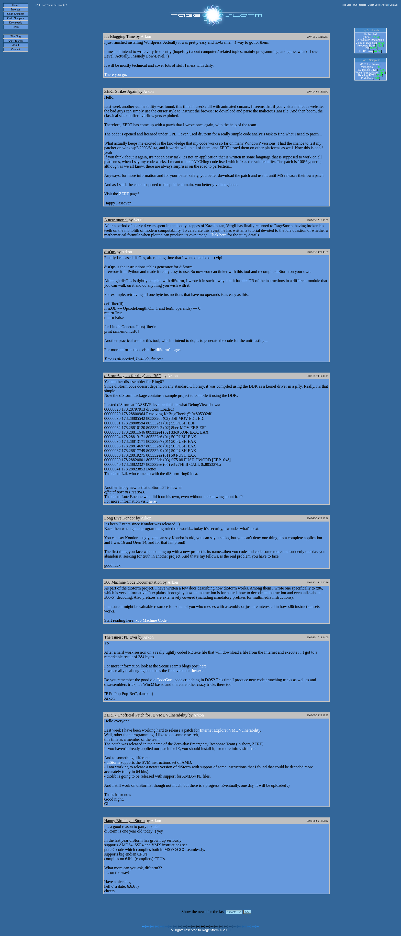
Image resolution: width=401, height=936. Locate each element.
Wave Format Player (367, 72)
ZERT (124, 194)
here (152, 501)
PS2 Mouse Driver (367, 69)
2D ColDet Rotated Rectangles (370, 65)
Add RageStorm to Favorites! (51, 5)
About (385, 5)
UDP (366, 48)
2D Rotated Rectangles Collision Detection (370, 41)
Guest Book (374, 5)
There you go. (115, 74)
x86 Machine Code (151, 620)
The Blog (346, 5)
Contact (393, 5)
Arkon (146, 36)
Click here (217, 235)
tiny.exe (197, 670)
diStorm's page (168, 350)
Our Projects (359, 5)
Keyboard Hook (366, 45)
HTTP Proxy (366, 51)
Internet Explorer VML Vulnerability (230, 730)
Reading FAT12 (367, 75)
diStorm (113, 762)
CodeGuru (165, 680)
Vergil (139, 220)
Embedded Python (369, 36)
